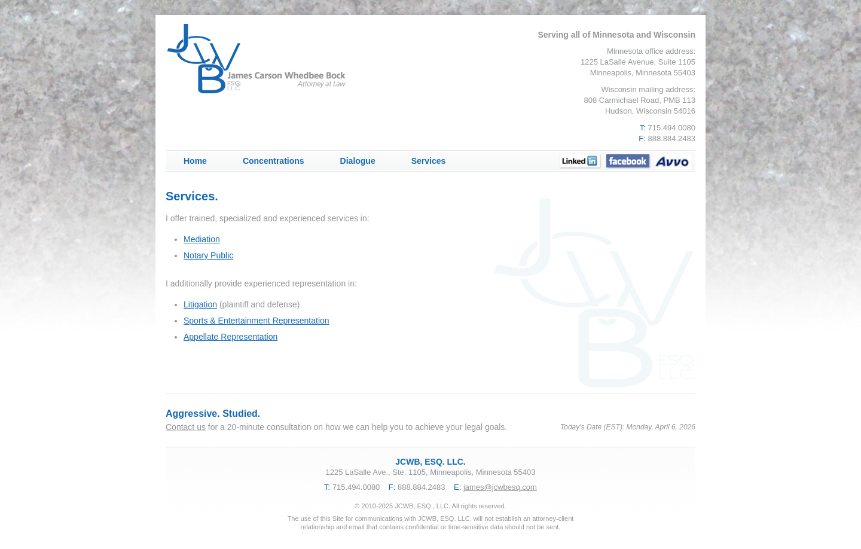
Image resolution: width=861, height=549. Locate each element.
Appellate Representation (230, 336)
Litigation (200, 304)
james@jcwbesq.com (500, 487)
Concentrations (273, 161)
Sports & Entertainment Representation (256, 320)
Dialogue (357, 161)
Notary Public (208, 255)
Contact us (186, 427)
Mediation (202, 239)
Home (195, 161)
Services (428, 161)
